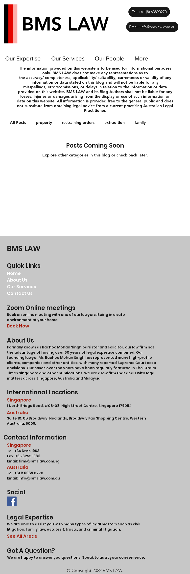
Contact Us (20, 293)
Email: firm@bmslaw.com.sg (33, 461)
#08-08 (52, 405)
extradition (114, 122)
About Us (17, 280)
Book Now (18, 326)
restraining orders (78, 122)
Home (14, 273)
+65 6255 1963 (26, 450)
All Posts (18, 122)
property (44, 122)
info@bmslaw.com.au (39, 478)
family (140, 122)
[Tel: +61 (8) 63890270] (149, 12)
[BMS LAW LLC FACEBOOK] (12, 501)
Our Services (21, 287)
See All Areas (22, 536)
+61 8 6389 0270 (28, 473)
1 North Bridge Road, (26, 405)
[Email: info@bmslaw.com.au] (152, 27)
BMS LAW (24, 248)
